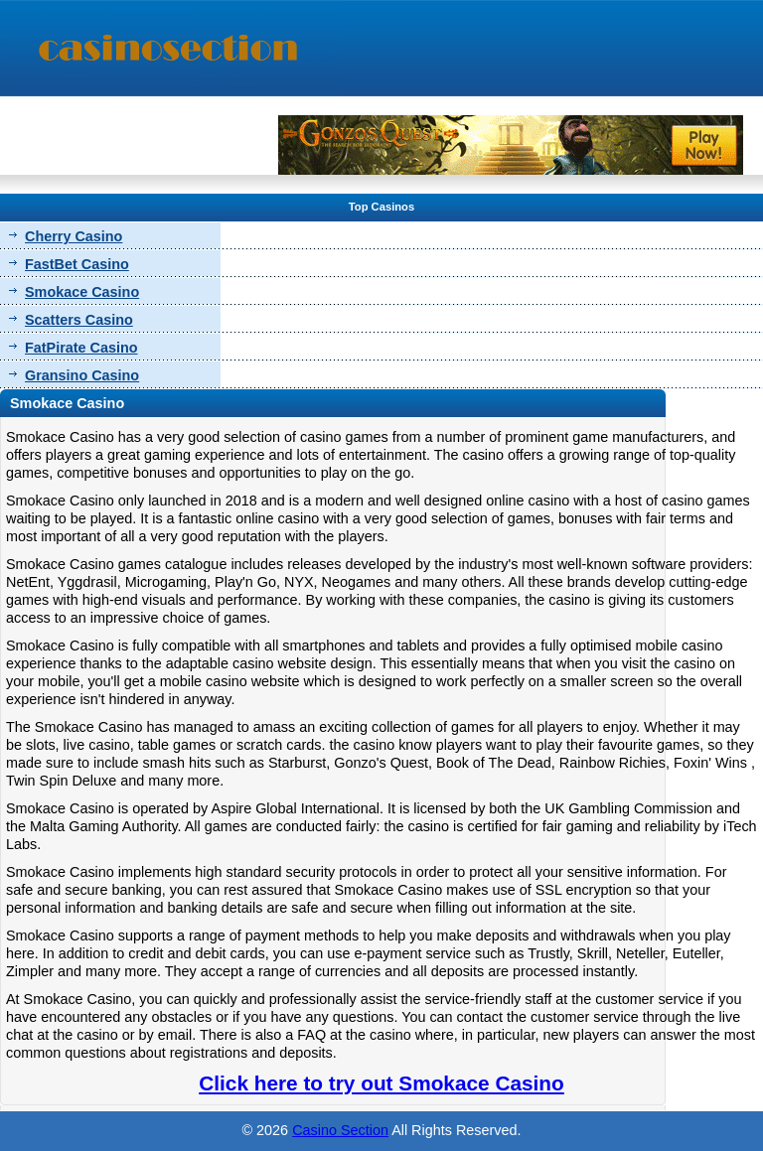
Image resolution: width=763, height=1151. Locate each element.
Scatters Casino (79, 320)
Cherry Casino (73, 236)
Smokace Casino (82, 292)
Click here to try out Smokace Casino (381, 1083)
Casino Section (340, 1130)
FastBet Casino (77, 264)
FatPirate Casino (81, 348)
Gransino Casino (82, 375)
